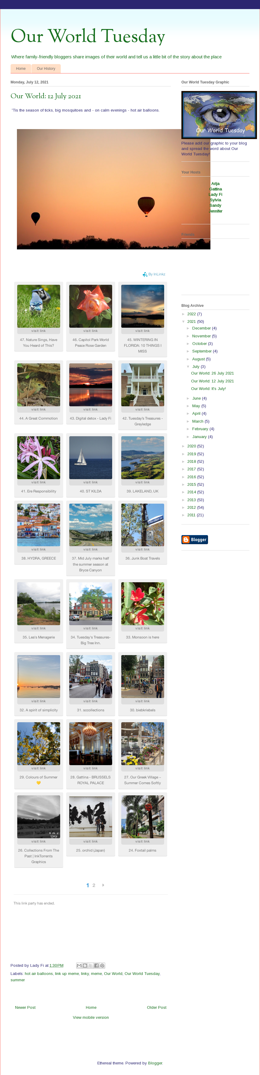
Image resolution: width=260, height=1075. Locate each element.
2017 (192, 469)
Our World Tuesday (88, 37)
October (200, 343)
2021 (192, 321)
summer (18, 980)
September (202, 351)
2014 (192, 492)
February (201, 429)
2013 (192, 500)
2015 (192, 484)
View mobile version (91, 1017)
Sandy (215, 205)
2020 (192, 446)
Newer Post (25, 1007)
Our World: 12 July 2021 (212, 381)
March (198, 421)
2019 (192, 454)
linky (85, 973)
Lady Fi (215, 194)
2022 (192, 314)
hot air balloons (39, 973)
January (200, 436)
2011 (192, 515)
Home (21, 69)
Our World (113, 973)
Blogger (155, 1063)
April (197, 413)
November (202, 336)
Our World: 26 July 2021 (212, 373)
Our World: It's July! (208, 388)
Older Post (156, 1007)
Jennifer (215, 211)
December (202, 328)
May (196, 406)
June (197, 398)
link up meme (67, 973)
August (199, 359)
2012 (192, 507)
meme (96, 973)
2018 (192, 461)
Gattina (215, 189)
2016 (192, 477)
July (196, 366)
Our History (46, 69)
